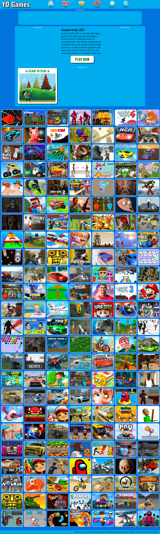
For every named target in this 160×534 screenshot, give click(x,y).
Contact (139, 532)
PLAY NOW (82, 59)
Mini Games (124, 532)
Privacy (132, 532)
